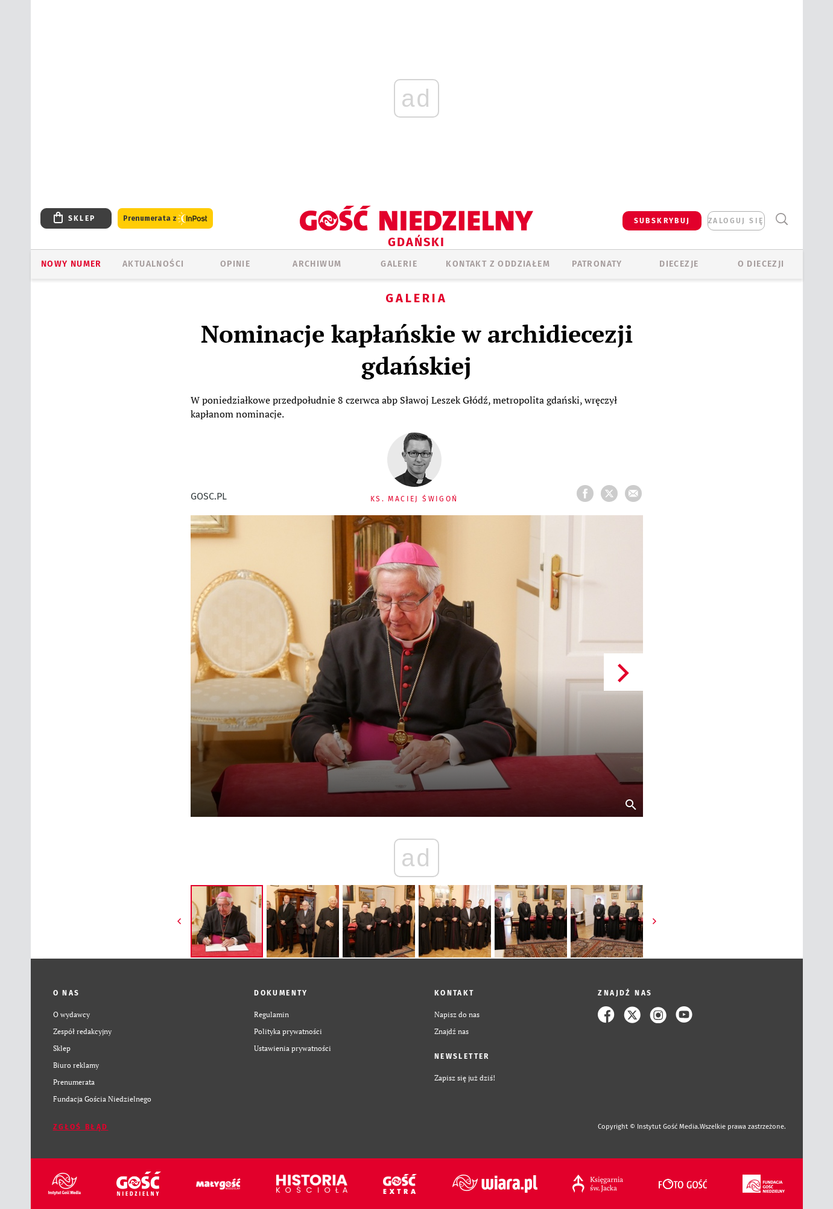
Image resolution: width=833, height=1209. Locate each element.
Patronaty (597, 264)
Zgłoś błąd (81, 1127)
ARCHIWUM (317, 264)
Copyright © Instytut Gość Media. (649, 1127)
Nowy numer (71, 264)
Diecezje (678, 264)
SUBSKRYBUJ (662, 221)
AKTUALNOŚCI (153, 264)
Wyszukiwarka (782, 219)
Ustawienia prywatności (292, 1048)
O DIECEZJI (761, 264)
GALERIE (399, 264)
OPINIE (235, 264)
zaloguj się (736, 221)
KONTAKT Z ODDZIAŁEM (498, 264)
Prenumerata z (165, 219)
